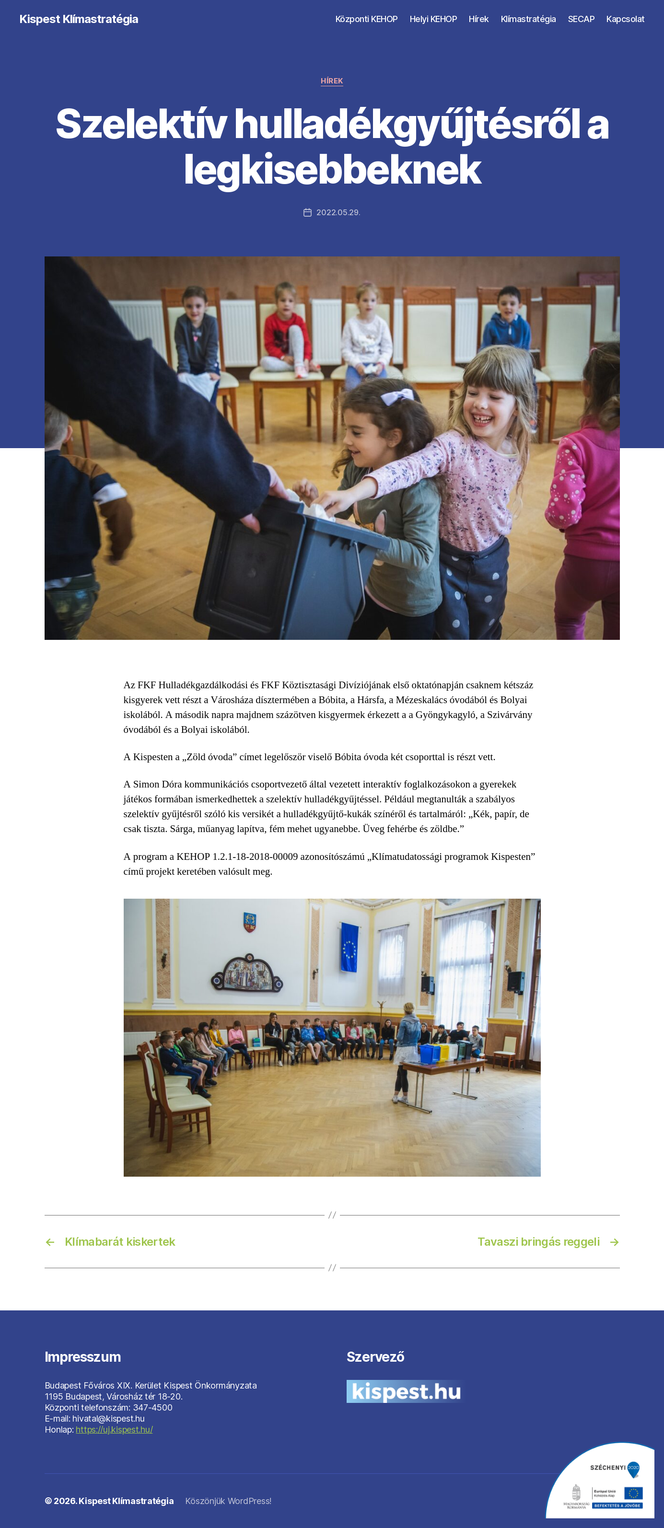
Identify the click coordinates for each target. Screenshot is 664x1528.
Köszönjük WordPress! (228, 1501)
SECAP (581, 19)
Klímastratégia (528, 19)
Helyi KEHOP (433, 19)
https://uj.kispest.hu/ (114, 1429)
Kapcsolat (625, 19)
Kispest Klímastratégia (78, 19)
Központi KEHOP (367, 19)
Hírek (479, 19)
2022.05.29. (338, 212)
